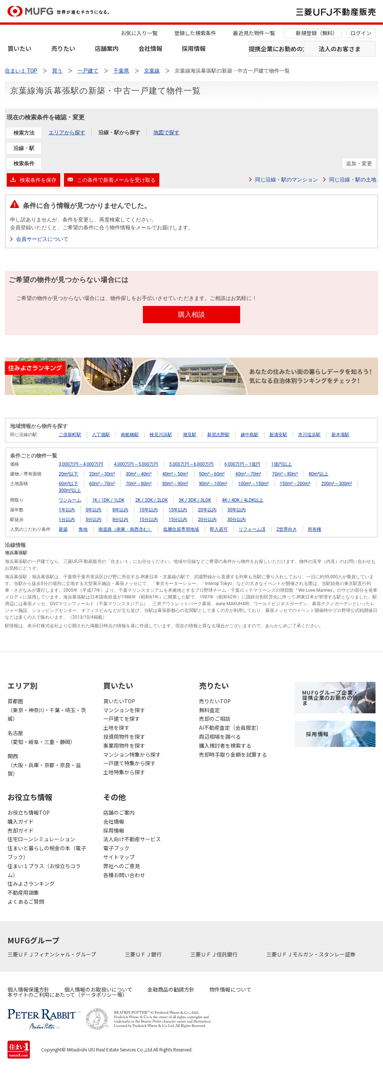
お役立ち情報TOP (28, 812)
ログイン (360, 33)
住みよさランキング (31, 883)
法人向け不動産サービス (132, 839)
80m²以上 (318, 474)
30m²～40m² (138, 474)
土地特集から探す (124, 772)
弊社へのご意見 (121, 866)
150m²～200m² (295, 483)
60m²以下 (68, 483)
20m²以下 (68, 474)
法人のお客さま (340, 48)
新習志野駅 (218, 434)
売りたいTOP (215, 701)
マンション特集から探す (132, 754)
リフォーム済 (252, 529)
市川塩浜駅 (309, 434)
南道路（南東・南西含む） (125, 529)
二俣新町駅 (70, 434)
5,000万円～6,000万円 (191, 464)
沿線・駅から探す (119, 132)
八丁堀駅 (101, 434)
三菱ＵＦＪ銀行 (144, 954)
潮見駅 (189, 434)
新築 (63, 529)
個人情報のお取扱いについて (98, 989)
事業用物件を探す (124, 745)
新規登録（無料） (317, 33)
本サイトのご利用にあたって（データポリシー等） (67, 994)
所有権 (314, 529)
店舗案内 (107, 48)
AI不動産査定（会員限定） (230, 727)
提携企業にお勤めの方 (276, 48)
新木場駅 (340, 434)
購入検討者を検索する (225, 745)
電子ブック (116, 848)
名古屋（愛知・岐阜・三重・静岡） (41, 737)
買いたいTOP (119, 701)
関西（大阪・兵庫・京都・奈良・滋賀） (44, 765)
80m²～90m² (175, 483)
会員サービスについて (42, 239)
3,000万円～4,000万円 (81, 464)
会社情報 (150, 48)
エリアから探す (67, 132)
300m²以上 (70, 490)
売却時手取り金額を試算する (233, 754)
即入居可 (219, 529)
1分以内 (67, 519)
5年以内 (94, 509)
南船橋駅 (130, 434)
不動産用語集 (23, 892)
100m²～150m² (253, 483)
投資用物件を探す (124, 736)
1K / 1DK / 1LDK (108, 500)
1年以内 (67, 509)
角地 (83, 529)
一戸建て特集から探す (129, 763)
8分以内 (120, 519)
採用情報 (194, 48)
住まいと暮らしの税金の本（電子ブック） (46, 852)
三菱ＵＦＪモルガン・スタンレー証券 (311, 954)
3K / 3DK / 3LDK (195, 500)
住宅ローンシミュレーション (41, 839)
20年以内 (207, 509)
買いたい (19, 48)
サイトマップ (119, 857)
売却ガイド (20, 830)
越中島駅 (249, 434)
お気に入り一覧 (139, 33)
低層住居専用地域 (181, 529)
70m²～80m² (285, 474)
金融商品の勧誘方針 (170, 989)
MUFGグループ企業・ (332, 698)
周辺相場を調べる (220, 736)
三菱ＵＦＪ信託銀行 (214, 954)
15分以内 (178, 519)
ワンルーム (70, 500)
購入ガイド (20, 821)
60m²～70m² (248, 474)
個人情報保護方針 (28, 989)
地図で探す (166, 132)
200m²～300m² (336, 483)
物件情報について (230, 989)
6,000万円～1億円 (242, 464)
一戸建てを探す (121, 718)
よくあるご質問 (25, 901)
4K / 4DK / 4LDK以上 (242, 500)
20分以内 (207, 519)
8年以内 (120, 509)
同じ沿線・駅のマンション (286, 180)
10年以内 (148, 509)
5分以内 (94, 519)
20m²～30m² (102, 474)
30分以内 (236, 519)
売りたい (63, 48)
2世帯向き (286, 529)
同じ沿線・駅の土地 (352, 180)
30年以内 (236, 509)
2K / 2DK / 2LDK (151, 500)
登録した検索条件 (195, 33)
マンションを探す (124, 710)
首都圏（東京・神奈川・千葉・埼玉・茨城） (46, 710)
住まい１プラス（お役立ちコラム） (44, 870)
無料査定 (209, 710)
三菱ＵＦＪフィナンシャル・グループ (52, 954)
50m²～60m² (212, 474)
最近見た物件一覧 (254, 33)
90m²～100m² (213, 483)
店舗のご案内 (119, 812)
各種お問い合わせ (124, 875)
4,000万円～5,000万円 (136, 464)
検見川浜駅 (161, 434)
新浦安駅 (278, 434)
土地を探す (116, 727)
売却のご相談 (214, 718)
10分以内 (148, 519)
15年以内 (178, 509)
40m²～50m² (175, 474)
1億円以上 (281, 464)
